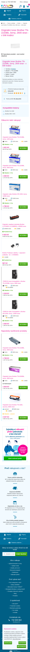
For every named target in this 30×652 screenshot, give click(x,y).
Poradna (15, 600)
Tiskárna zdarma (15, 24)
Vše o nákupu (24, 2)
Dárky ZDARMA (15, 589)
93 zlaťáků (10, 322)
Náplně (7, 16)
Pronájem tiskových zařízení (15, 596)
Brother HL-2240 (9, 116)
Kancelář (22, 20)
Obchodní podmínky (15, 613)
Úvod (4, 28)
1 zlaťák (25, 146)
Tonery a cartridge (11, 28)
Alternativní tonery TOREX (15, 591)
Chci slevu (21, 559)
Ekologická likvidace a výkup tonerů (15, 594)
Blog (15, 598)
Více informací (17, 639)
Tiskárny (7, 20)
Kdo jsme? (15, 608)
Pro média (15, 615)
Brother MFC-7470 (10, 118)
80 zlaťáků (10, 292)
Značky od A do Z (15, 572)
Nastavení (22, 643)
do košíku (23, 153)
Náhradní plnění (15, 579)
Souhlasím (8, 643)
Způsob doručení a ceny (15, 568)
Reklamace (15, 577)
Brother (18, 28)
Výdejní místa (15, 570)
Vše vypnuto (21, 646)
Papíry (22, 16)
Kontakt (15, 617)
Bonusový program (15, 575)
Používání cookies (15, 610)
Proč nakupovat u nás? (15, 587)
